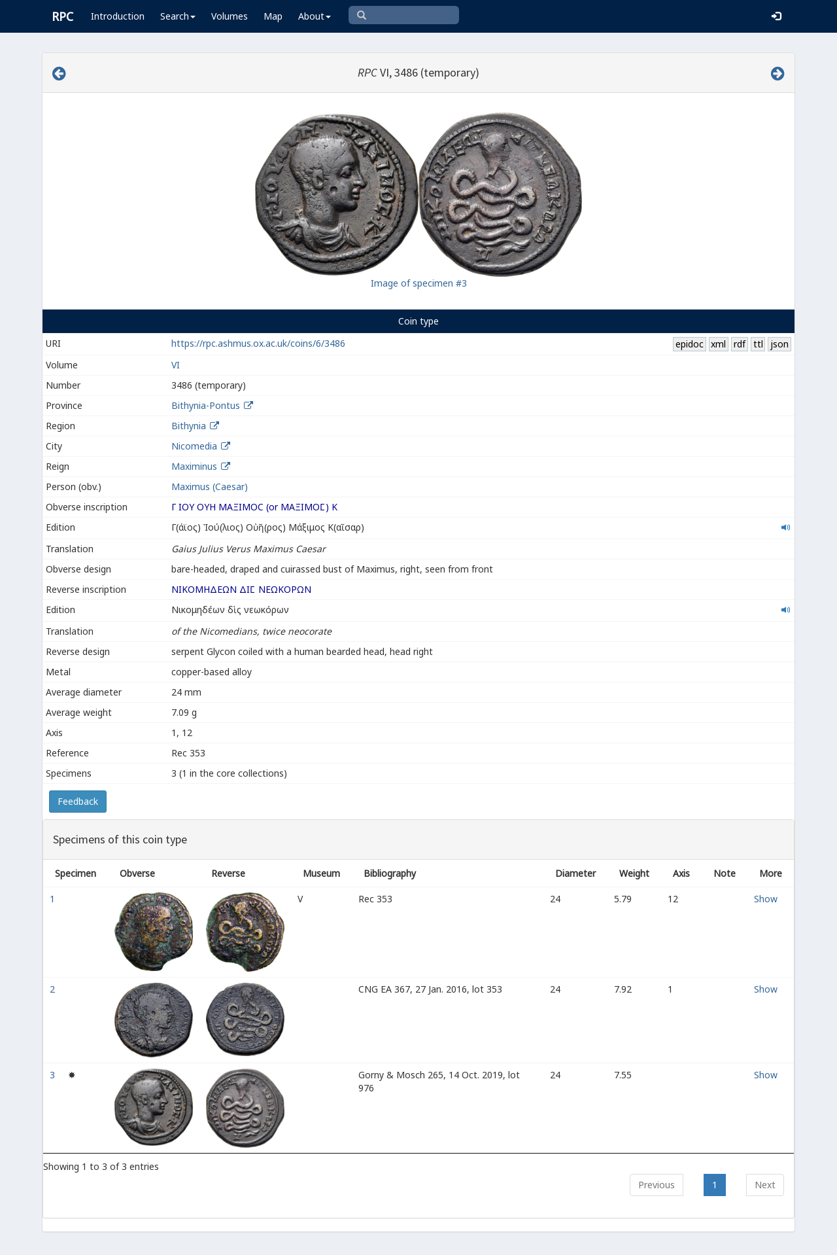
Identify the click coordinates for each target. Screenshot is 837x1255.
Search (178, 16)
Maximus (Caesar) (209, 486)
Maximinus (194, 466)
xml (718, 344)
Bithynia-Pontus (205, 405)
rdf (739, 344)
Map (273, 16)
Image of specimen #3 (419, 283)
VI (175, 365)
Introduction (118, 16)
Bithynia (188, 425)
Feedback (78, 801)
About (314, 16)
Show (765, 899)
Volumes (229, 16)
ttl (758, 344)
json (779, 344)
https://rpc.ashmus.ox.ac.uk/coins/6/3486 (258, 343)
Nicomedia (194, 446)
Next (765, 1184)
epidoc (689, 344)
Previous (656, 1184)
